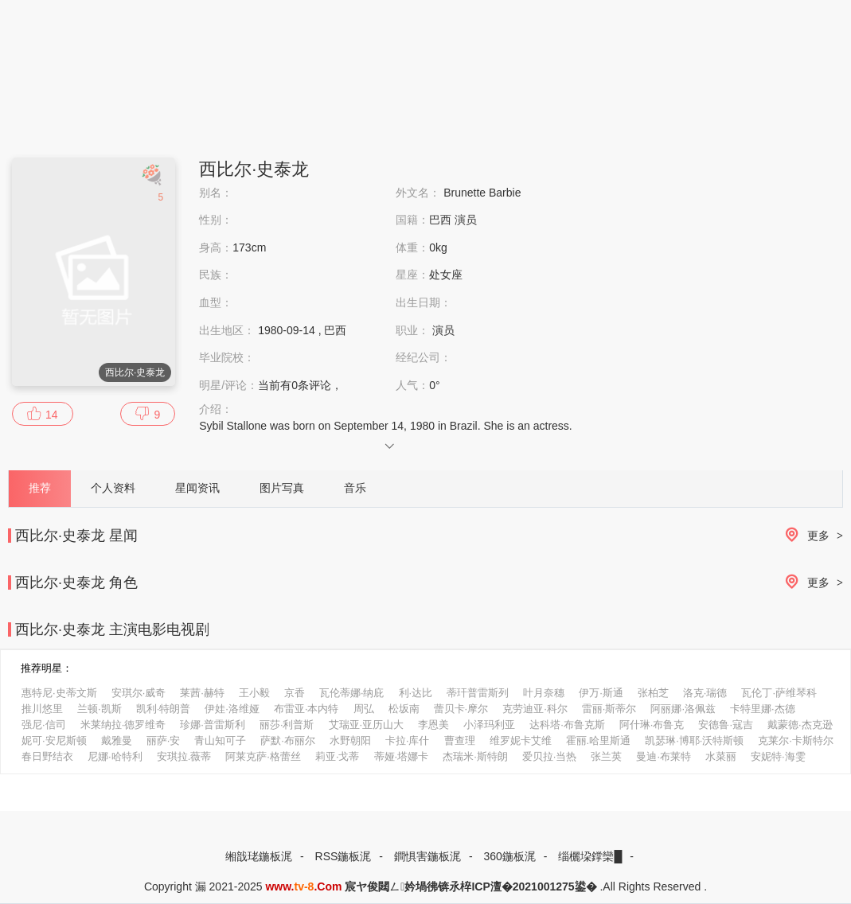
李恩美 (433, 725)
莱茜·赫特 (202, 693)
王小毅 (254, 693)
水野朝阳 (350, 740)
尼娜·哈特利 (115, 756)
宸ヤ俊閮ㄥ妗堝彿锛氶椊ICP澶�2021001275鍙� (470, 886)
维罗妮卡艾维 (521, 740)
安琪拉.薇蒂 (184, 756)
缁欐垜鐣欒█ (590, 856)
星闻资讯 (197, 487)
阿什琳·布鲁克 (652, 725)
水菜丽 (720, 756)
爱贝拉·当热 (549, 756)
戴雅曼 (116, 740)
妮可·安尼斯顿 (54, 740)
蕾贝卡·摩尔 (461, 709)
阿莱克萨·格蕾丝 (263, 756)
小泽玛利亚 (489, 725)
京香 (294, 693)
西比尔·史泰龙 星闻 (76, 536)
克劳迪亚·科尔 (535, 709)
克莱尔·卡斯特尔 (795, 740)
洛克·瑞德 (705, 693)
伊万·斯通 (601, 693)
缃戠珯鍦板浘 (258, 856)
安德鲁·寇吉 (725, 725)
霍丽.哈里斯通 (598, 740)
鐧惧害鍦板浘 (427, 856)
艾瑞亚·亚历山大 (366, 725)
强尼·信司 (43, 725)
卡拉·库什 (407, 740)
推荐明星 (41, 668)
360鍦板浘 (509, 856)
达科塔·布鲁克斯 (567, 725)
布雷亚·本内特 (306, 709)
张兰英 (606, 756)
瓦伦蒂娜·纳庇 (352, 693)
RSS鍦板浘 (343, 856)
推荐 (40, 487)
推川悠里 (42, 709)
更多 (811, 536)
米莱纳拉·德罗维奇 (123, 725)
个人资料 (113, 487)
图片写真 (282, 487)
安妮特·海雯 (778, 756)
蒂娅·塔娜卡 (401, 756)
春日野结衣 (47, 756)
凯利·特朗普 (163, 709)
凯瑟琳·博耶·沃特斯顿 (694, 740)
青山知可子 (220, 740)
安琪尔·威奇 (138, 693)
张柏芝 (653, 693)
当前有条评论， (300, 385)
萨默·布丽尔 (287, 740)
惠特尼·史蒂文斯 (59, 693)
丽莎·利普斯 (287, 725)
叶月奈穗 (543, 693)
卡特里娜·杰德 (762, 709)
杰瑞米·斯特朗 (475, 756)
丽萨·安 (163, 740)
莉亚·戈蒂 (337, 756)
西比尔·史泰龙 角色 (76, 582)
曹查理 (459, 740)
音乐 (355, 487)
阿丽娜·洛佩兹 (683, 709)
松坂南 (404, 709)
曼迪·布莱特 (663, 756)
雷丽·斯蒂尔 (609, 709)
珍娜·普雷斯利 (212, 725)
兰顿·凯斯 (99, 709)
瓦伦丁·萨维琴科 (779, 693)
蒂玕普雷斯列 (478, 693)
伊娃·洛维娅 (232, 709)
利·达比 (416, 693)
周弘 (363, 709)
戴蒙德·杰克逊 (800, 725)
